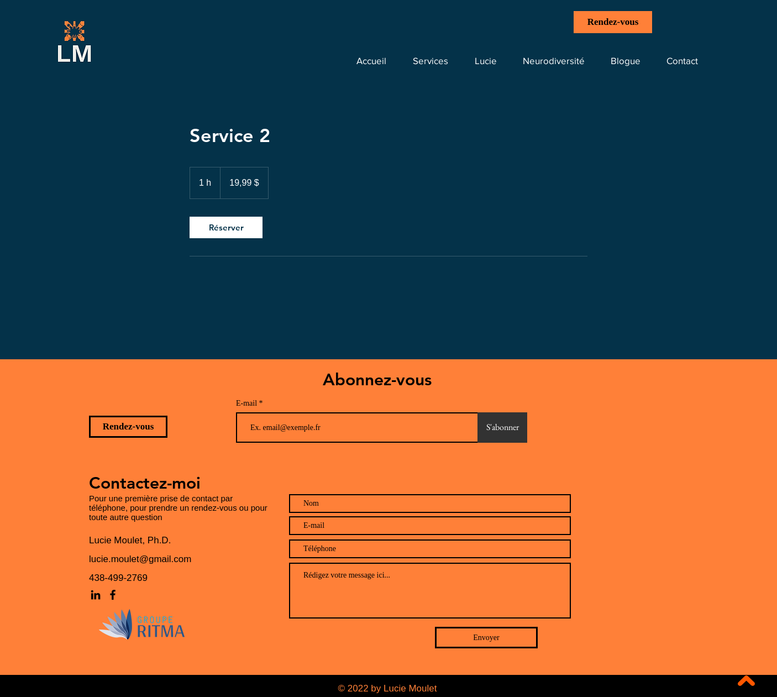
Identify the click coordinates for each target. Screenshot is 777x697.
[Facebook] (112, 594)
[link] (226, 227)
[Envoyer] (486, 637)
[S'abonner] (502, 427)
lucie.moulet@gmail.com (140, 559)
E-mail (247, 403)
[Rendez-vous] (613, 22)
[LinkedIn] (95, 594)
